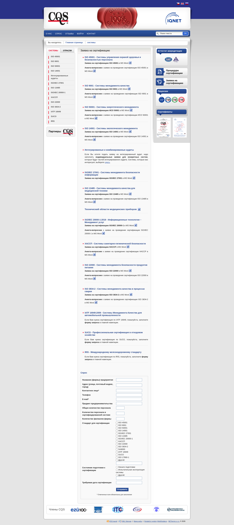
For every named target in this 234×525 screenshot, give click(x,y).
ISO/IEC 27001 (57, 83)
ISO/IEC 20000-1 (58, 92)
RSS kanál (113, 521)
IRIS (53, 121)
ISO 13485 (55, 88)
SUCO (53, 116)
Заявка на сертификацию (174, 81)
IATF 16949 (56, 111)
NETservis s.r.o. (174, 521)
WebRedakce (162, 521)
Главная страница (74, 42)
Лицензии (163, 91)
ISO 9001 (55, 61)
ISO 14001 (55, 71)
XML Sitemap (126, 521)
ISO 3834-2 (56, 107)
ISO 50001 (55, 66)
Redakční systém (150, 521)
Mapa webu (138, 521)
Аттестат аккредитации (170, 51)
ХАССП (54, 97)
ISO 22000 (55, 102)
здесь (107, 162)
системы (91, 42)
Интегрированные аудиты (59, 76)
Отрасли (67, 51)
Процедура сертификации (174, 71)
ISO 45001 (55, 56)
